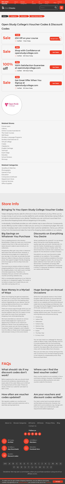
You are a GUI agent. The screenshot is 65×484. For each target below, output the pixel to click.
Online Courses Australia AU (11, 131)
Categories (14, 16)
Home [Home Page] (4, 16)
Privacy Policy (47, 2)
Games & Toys (6, 172)
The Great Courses (8, 133)
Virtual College (7, 142)
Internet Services (7, 181)
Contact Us (60, 2)
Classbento (5, 146)
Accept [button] (58, 481)
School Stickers (7, 157)
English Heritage (7, 148)
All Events (34, 2)
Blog (55, 2)
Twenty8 (4, 150)
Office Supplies (7, 183)
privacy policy (23, 482)
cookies (48, 482)
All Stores (40, 2)
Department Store (8, 179)
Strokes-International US (10, 139)
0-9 (5, 463)
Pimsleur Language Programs (12, 137)
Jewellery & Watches (9, 168)
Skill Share (5, 135)
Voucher (4, 3)
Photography (6, 170)
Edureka (4, 155)
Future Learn (6, 126)
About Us (16, 2)
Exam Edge (5, 153)
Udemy (4, 128)
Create (4, 144)
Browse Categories (23, 2)
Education (24, 16)
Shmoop (4, 159)
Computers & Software (9, 177)
